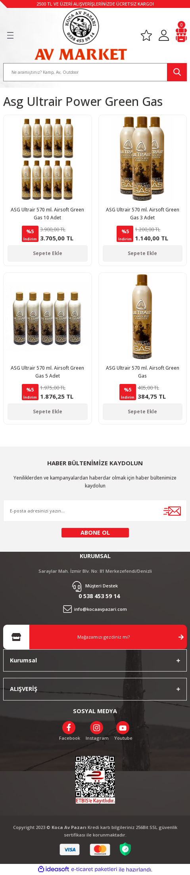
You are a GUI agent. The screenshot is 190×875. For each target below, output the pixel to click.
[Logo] (80, 34)
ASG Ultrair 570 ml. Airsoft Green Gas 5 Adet (47, 372)
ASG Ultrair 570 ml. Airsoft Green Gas (142, 372)
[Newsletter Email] (95, 511)
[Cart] (181, 35)
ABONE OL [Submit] (95, 532)
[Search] (95, 72)
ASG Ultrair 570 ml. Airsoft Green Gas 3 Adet (142, 213)
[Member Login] (163, 35)
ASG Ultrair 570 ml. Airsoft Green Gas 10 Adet (47, 213)
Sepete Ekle (47, 253)
